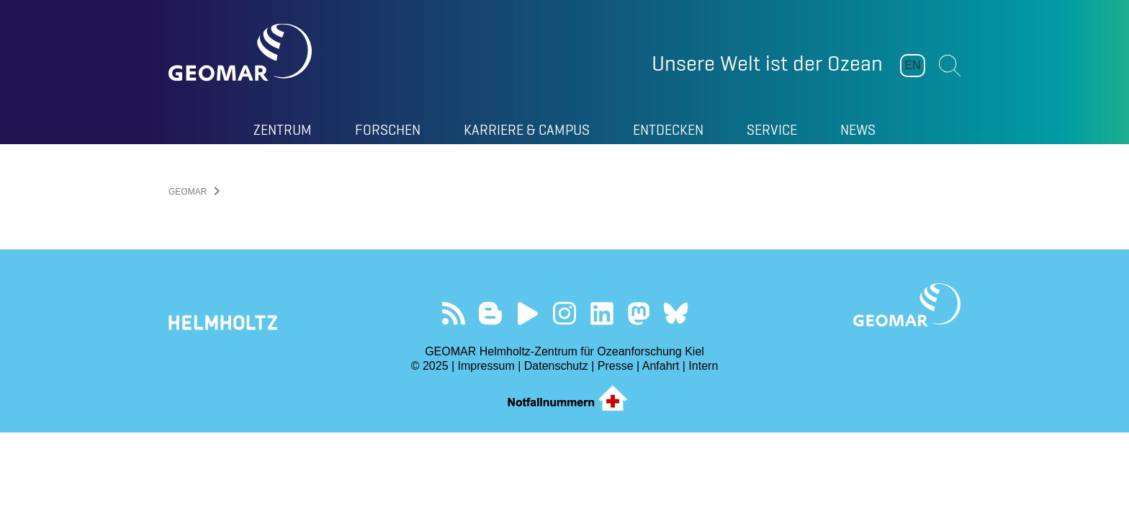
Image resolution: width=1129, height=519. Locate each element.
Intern (703, 366)
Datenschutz (556, 366)
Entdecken (668, 129)
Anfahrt (661, 366)
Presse (616, 366)
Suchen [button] (950, 65)
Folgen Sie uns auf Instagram (564, 313)
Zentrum (282, 129)
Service (772, 129)
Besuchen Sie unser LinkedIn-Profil (601, 313)
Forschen (387, 129)
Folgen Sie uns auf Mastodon (638, 313)
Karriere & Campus (527, 129)
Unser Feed (453, 313)
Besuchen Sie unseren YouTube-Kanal (527, 313)
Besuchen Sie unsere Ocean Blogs (490, 313)
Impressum (486, 366)
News (858, 129)
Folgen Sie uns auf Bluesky (675, 313)
